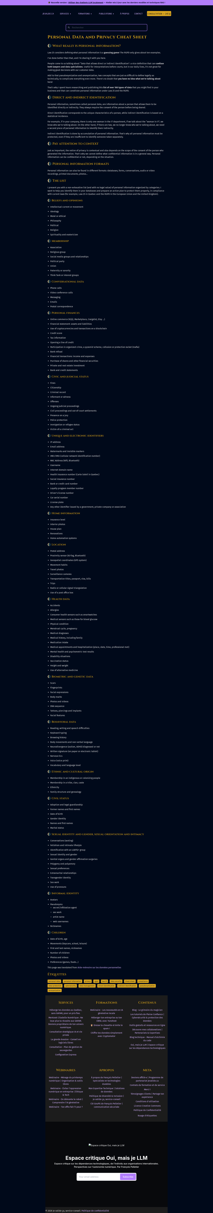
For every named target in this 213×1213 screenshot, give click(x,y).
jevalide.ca (48, 13)
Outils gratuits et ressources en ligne (147, 1025)
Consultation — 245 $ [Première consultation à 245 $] (159, 13)
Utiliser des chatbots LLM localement (85, 2)
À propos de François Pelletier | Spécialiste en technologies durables (106, 1080)
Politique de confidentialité (95, 1210)
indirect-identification (127, 986)
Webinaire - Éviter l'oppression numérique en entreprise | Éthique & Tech (66, 1091)
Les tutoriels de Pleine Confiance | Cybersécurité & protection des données (147, 1017)
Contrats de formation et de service (147, 1085)
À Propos (124, 13)
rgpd (96, 981)
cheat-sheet (130, 981)
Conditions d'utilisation (147, 1101)
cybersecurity (70, 986)
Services (65, 13)
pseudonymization (147, 986)
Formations (85, 13)
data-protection (55, 986)
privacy (88, 981)
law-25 (104, 981)
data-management (87, 986)
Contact (138, 13)
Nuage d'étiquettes (147, 1115)
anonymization (55, 990)
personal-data (54, 981)
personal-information (72, 981)
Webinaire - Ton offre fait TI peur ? (66, 1107)
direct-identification (106, 986)
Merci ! (147, 1089)
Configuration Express (65, 1054)
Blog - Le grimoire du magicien (147, 1010)
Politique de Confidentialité (147, 1110)
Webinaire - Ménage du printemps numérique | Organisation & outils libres (66, 1080)
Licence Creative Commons (147, 1106)
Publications (106, 13)
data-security (116, 981)
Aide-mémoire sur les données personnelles (99, 967)
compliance (143, 981)
